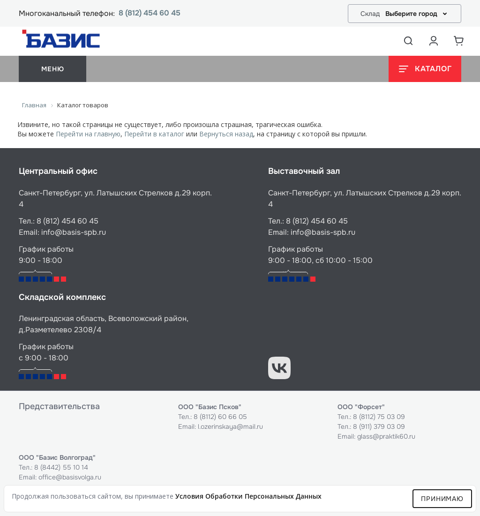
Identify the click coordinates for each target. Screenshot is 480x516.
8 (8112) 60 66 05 (220, 416)
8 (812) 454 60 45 (149, 13)
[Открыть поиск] (408, 41)
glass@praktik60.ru (386, 436)
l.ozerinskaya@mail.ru (230, 426)
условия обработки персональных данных (248, 496)
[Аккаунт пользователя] (433, 41)
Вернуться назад (226, 133)
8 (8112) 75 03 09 (379, 416)
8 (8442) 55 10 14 (61, 467)
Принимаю (442, 498)
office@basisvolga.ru (69, 477)
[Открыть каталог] (425, 69)
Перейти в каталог (154, 133)
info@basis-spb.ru (73, 232)
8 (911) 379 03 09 (379, 426)
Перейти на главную (88, 133)
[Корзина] (459, 41)
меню (52, 69)
